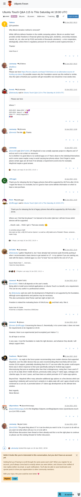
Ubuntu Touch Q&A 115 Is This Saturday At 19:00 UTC (44, 93)
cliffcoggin (12, 179)
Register (7, 478)
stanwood (12, 280)
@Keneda (21, 129)
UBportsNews (14, 406)
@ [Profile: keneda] (12, 132)
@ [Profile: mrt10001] (13, 284)
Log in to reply (73, 16)
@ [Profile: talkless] (12, 67)
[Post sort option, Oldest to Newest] (64, 16)
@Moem (20, 322)
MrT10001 (12, 250)
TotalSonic (12, 356)
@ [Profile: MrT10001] (25, 151)
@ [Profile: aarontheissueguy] (16, 409)
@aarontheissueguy (27, 406)
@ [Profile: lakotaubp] (13, 93)
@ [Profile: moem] (12, 325)
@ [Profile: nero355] (13, 151)
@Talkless (21, 64)
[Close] (76, 455)
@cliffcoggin (19, 200)
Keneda (11, 89)
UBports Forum (21, 4)
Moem (11, 200)
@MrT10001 (22, 280)
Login (15, 478)
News (14, 16)
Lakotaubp (12, 64)
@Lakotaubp (20, 89)
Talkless (12, 22)
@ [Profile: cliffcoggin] (13, 203)
